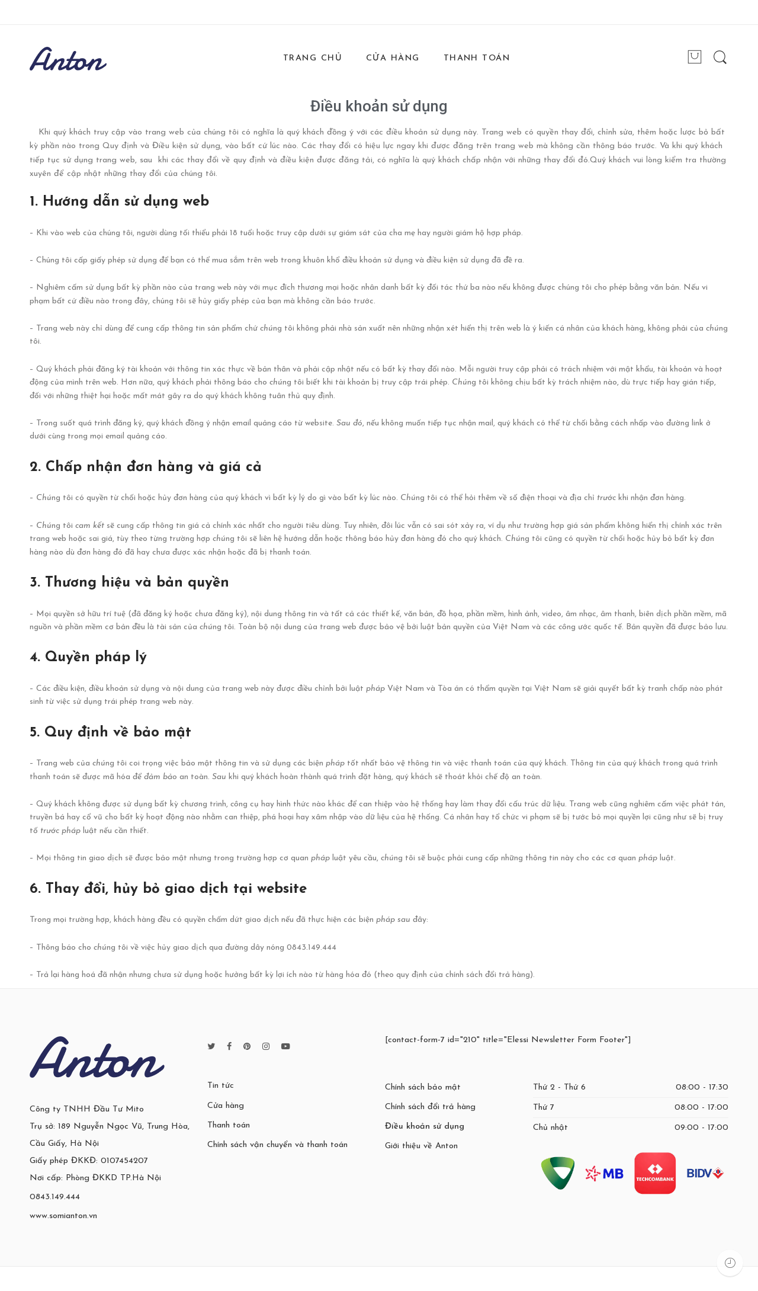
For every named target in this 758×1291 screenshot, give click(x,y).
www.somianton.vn (63, 1216)
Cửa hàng (225, 1105)
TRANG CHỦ (312, 58)
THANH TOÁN (477, 58)
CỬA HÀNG (393, 58)
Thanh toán (228, 1125)
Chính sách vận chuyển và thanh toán (277, 1145)
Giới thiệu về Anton (421, 1146)
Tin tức (220, 1085)
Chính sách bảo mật (423, 1087)
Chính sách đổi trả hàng (430, 1107)
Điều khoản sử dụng (379, 106)
